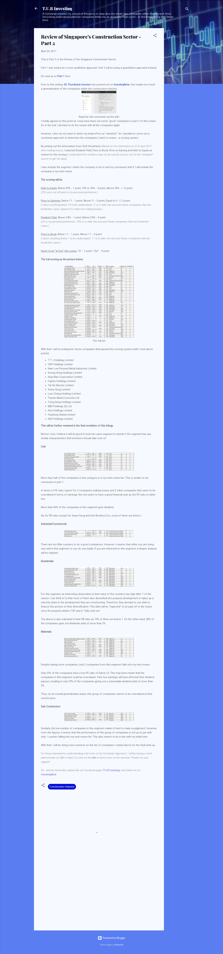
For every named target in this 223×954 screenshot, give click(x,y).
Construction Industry (61, 786)
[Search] (187, 9)
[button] (155, 36)
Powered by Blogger (111, 938)
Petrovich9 (119, 945)
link (94, 757)
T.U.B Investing (57, 8)
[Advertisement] (178, 80)
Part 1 (61, 76)
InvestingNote (122, 84)
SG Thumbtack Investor (77, 84)
